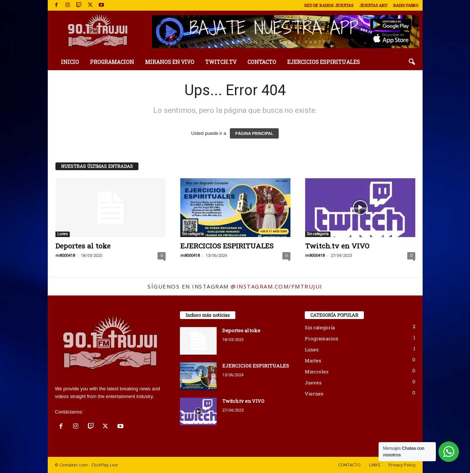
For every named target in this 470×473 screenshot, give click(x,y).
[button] (412, 62)
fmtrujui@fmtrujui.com (107, 412)
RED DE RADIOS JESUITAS (328, 5)
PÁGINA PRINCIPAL (254, 133)
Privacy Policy (402, 464)
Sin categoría (193, 234)
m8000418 (65, 255)
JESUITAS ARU (373, 5)
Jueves (313, 382)
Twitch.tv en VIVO (337, 245)
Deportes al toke (83, 245)
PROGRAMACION (112, 61)
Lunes (62, 234)
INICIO (70, 61)
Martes (313, 360)
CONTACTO (261, 61)
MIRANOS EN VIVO (169, 61)
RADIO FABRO (405, 5)
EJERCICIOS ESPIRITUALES (323, 61)
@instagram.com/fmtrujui (276, 286)
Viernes (314, 393)
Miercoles (317, 371)
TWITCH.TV (220, 61)
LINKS (374, 464)
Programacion (321, 338)
